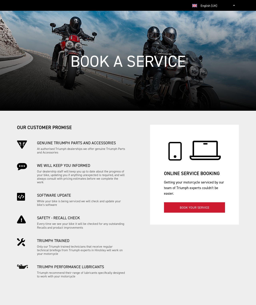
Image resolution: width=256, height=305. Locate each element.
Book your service (194, 207)
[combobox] (214, 5)
